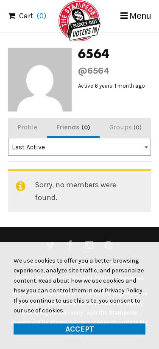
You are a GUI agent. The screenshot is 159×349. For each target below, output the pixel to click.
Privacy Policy (123, 290)
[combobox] (79, 147)
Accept (79, 329)
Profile (27, 127)
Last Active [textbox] (28, 147)
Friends (73, 127)
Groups (125, 127)
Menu (140, 15)
